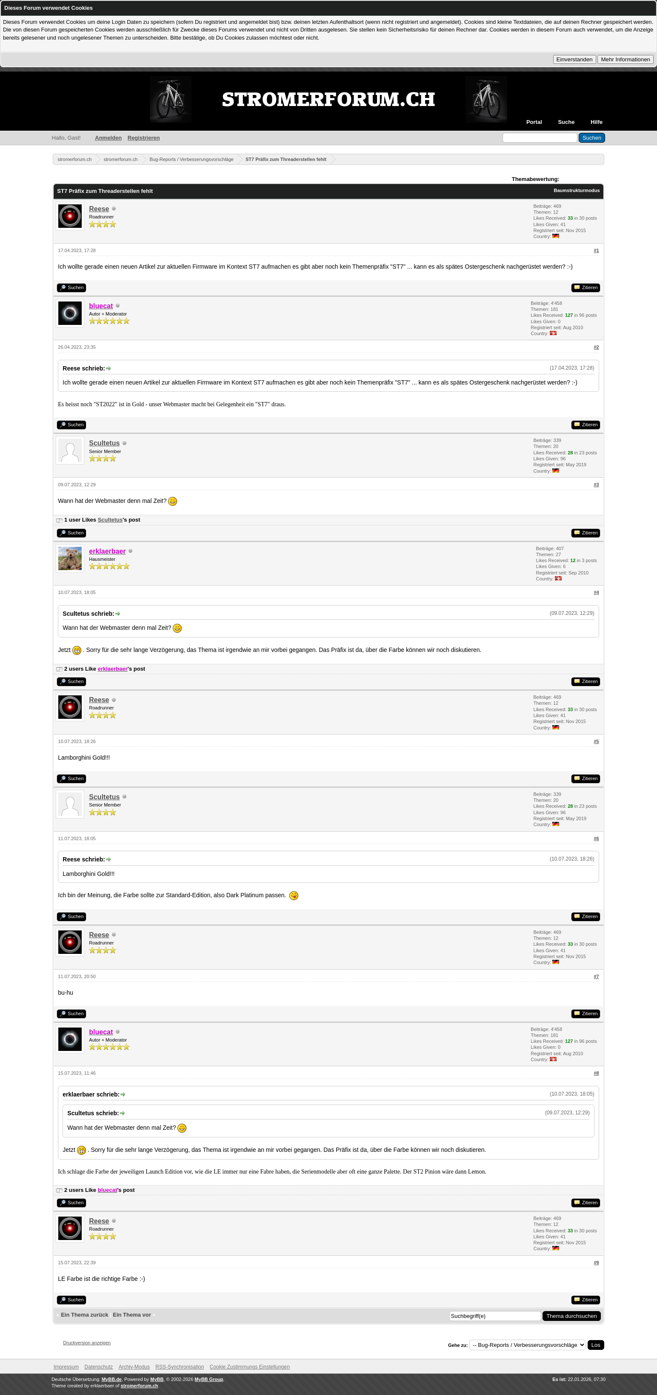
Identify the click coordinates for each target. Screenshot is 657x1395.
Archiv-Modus (134, 1367)
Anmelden (108, 138)
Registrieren (144, 138)
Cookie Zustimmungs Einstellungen (250, 1367)
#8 (596, 1073)
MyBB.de (112, 1379)
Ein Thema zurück (84, 1315)
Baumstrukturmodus (577, 190)
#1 (596, 250)
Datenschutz (99, 1367)
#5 (596, 741)
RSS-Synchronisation (179, 1367)
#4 (596, 592)
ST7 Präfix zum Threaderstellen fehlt (286, 159)
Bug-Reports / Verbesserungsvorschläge (191, 159)
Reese (99, 208)
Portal (534, 122)
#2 (596, 347)
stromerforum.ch (74, 159)
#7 (596, 976)
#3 (596, 484)
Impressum (66, 1367)
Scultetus (104, 443)
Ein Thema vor (132, 1315)
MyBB (156, 1379)
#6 (596, 838)
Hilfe (597, 122)
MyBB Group (208, 1379)
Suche (566, 122)
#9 (596, 1262)
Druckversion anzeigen (87, 1342)
